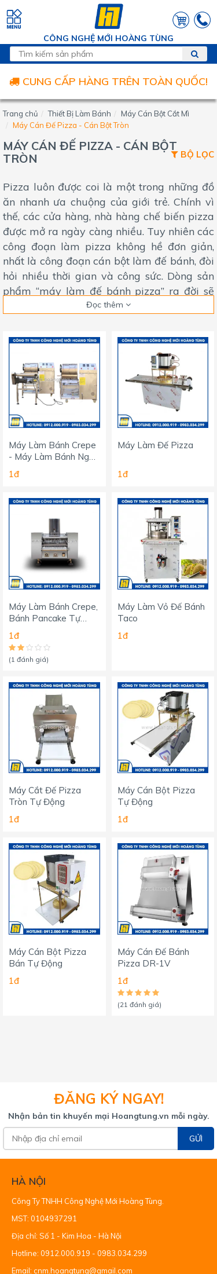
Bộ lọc (192, 155)
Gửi (196, 1138)
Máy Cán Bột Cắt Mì (155, 113)
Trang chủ (20, 113)
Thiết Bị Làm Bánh (79, 113)
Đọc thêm (108, 304)
